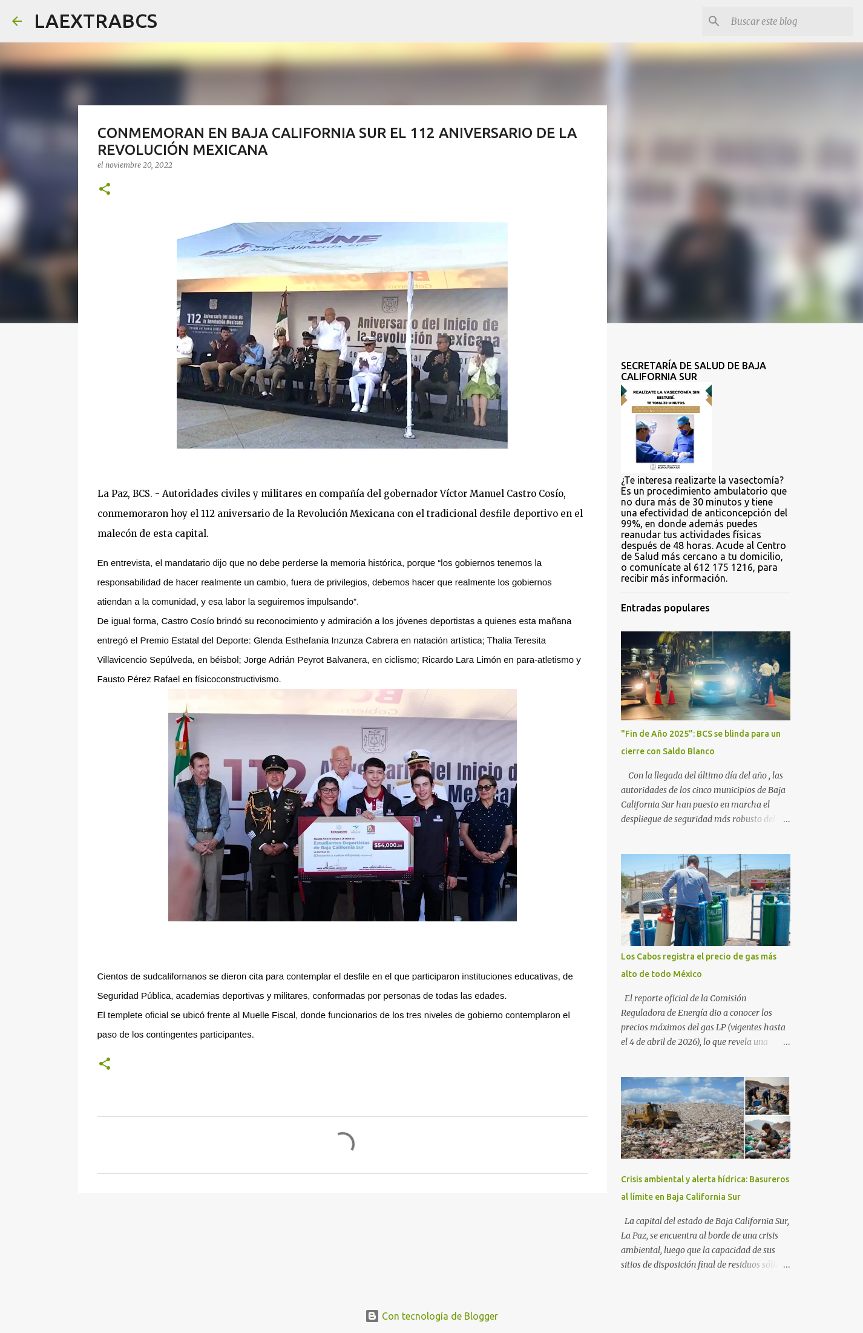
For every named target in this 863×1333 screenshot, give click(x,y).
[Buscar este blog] (789, 21)
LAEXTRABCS (95, 20)
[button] (104, 190)
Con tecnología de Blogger (431, 1316)
